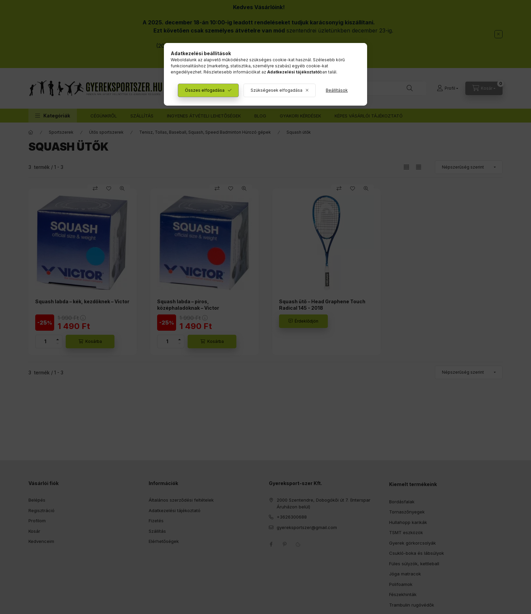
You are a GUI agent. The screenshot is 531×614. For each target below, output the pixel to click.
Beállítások (337, 90)
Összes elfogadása (205, 90)
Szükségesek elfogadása (276, 90)
